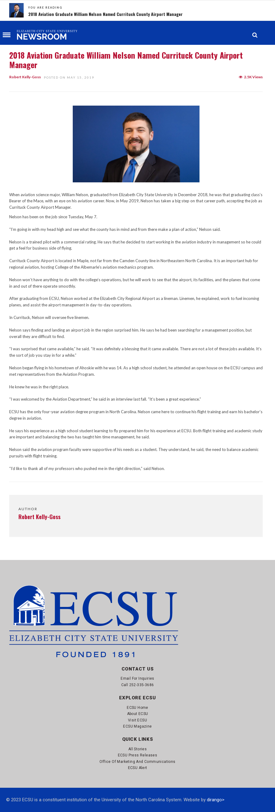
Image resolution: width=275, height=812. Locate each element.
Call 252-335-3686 (137, 685)
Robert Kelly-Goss (25, 77)
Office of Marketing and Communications (137, 762)
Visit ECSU (137, 720)
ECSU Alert (137, 768)
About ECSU (137, 714)
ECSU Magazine (137, 726)
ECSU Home (137, 707)
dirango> (215, 799)
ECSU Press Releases (137, 755)
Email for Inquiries (137, 678)
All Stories (137, 749)
